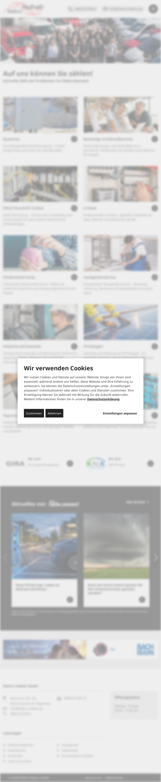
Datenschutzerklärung (103, 399)
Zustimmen (34, 413)
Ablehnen (54, 413)
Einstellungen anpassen (120, 413)
